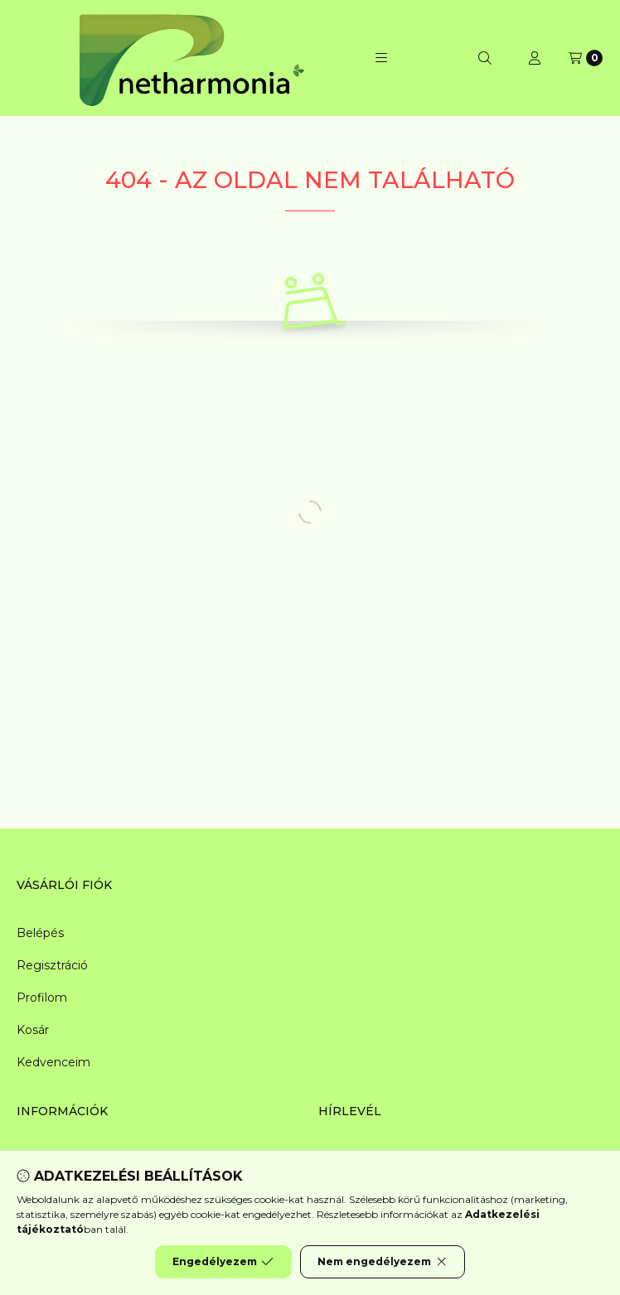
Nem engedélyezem (382, 1261)
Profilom (42, 997)
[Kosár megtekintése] (585, 58)
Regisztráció (52, 965)
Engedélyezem (223, 1261)
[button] (381, 58)
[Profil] (534, 58)
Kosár (33, 1029)
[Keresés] (484, 58)
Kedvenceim (53, 1062)
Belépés (40, 932)
